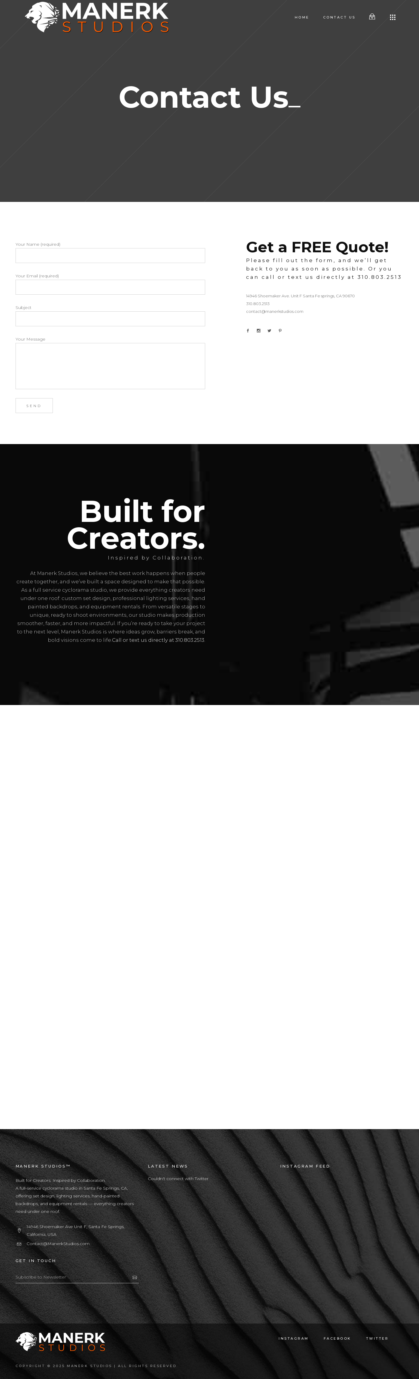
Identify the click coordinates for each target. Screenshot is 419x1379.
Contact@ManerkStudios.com (58, 1243)
